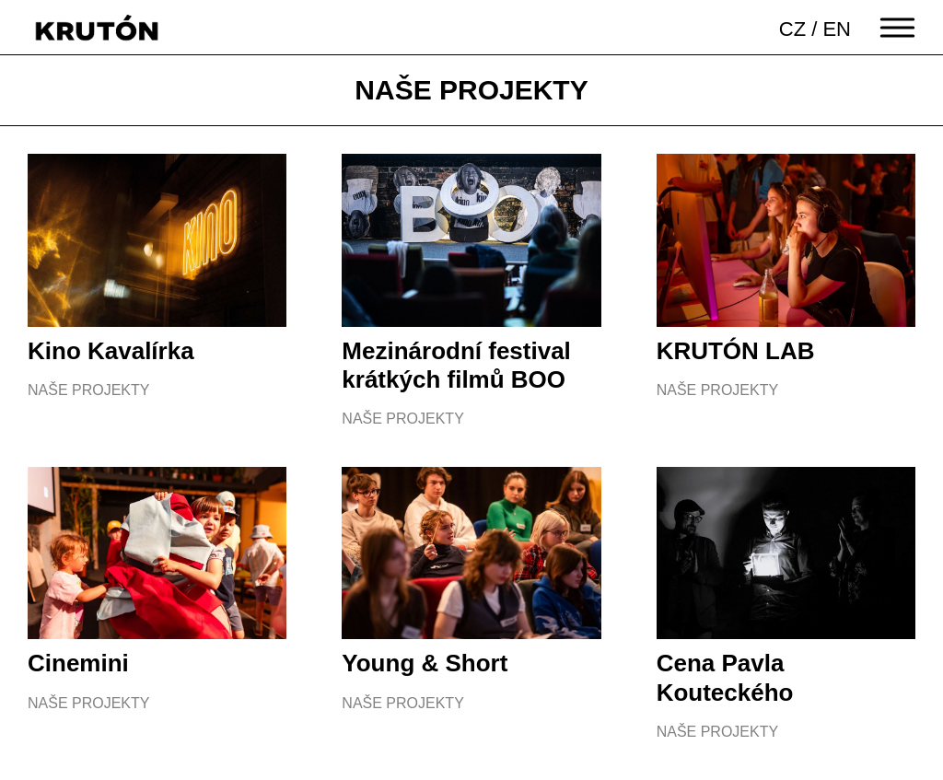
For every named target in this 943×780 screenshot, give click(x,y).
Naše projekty (88, 390)
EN (836, 29)
